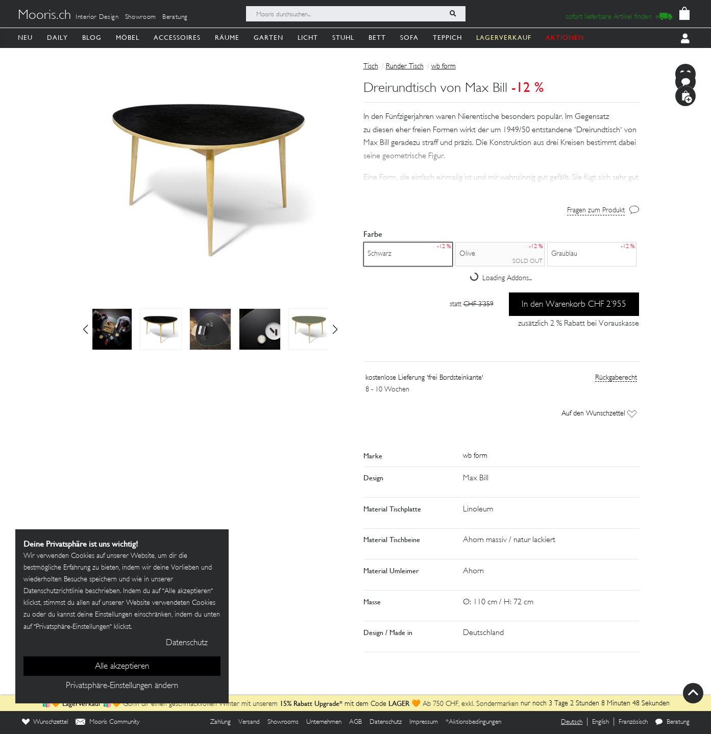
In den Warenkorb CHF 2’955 (574, 305)
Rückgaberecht (616, 378)
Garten (268, 37)
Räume (227, 37)
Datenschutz (386, 722)
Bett (377, 37)
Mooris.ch (44, 15)
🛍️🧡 (52, 704)
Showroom (140, 17)
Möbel (127, 37)
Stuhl (343, 37)
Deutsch (571, 722)
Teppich (447, 37)
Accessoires (177, 37)
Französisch (633, 722)
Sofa (409, 37)
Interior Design (97, 17)
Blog (92, 37)
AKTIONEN (565, 37)
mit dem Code (334, 704)
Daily (57, 37)
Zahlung (220, 722)
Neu (25, 37)
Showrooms (283, 722)
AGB (355, 722)
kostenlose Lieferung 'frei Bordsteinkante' (424, 378)
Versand (249, 722)
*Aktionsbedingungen (473, 722)
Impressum (423, 722)
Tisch (370, 66)
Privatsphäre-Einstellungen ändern (122, 686)
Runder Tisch (405, 66)
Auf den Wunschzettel (598, 413)
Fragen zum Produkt (596, 210)
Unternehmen (323, 722)
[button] (335, 329)
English (600, 722)
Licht (308, 37)
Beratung (175, 17)
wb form (443, 66)
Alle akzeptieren (122, 667)
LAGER (398, 703)
